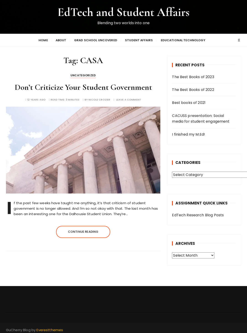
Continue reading (83, 232)
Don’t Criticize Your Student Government (83, 88)
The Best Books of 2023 (193, 77)
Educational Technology (183, 40)
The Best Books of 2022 (193, 90)
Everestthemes (49, 330)
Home (43, 40)
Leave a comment (128, 100)
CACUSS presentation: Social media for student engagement (200, 119)
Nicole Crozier (99, 100)
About (61, 40)
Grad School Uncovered (95, 40)
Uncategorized (83, 76)
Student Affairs (139, 40)
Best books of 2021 (188, 103)
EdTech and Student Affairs (123, 12)
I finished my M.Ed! (188, 134)
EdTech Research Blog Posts (198, 215)
